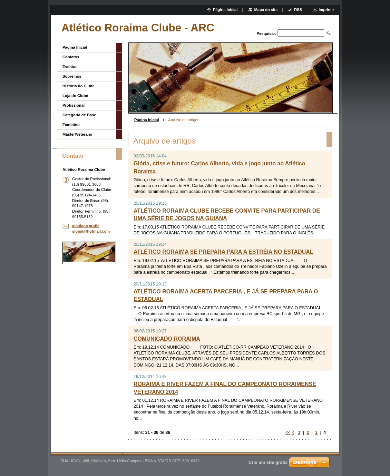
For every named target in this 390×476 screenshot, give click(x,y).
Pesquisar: (266, 33)
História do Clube (78, 86)
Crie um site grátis (267, 462)
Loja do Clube (75, 96)
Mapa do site (265, 10)
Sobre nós (71, 76)
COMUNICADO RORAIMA (167, 339)
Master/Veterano (77, 134)
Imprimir (326, 10)
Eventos (70, 67)
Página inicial (225, 10)
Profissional (73, 105)
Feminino (71, 125)
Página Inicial (146, 120)
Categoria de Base (79, 115)
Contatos (70, 57)
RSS (298, 10)
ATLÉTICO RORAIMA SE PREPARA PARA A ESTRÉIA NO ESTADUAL (223, 252)
